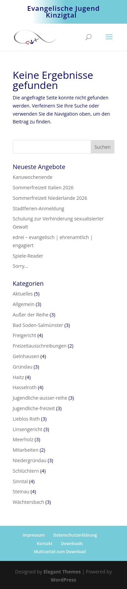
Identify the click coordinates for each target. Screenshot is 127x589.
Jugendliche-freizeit (34, 408)
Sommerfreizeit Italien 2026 (43, 187)
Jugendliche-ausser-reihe (40, 398)
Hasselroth (25, 387)
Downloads (72, 543)
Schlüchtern (26, 471)
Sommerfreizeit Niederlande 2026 (50, 198)
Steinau (21, 491)
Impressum (34, 535)
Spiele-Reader (28, 256)
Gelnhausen (26, 356)
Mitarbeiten (26, 450)
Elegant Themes (62, 571)
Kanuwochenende (32, 177)
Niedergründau (30, 460)
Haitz (18, 377)
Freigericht (24, 335)
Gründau (23, 366)
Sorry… (20, 266)
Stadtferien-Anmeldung (38, 208)
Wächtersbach (28, 502)
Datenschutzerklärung (75, 535)
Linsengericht (28, 429)
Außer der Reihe (31, 314)
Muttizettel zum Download (60, 552)
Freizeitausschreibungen (40, 346)
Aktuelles (23, 293)
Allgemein (24, 304)
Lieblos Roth (26, 419)
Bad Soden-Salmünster (38, 325)
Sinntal (20, 481)
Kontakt (44, 543)
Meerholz (23, 439)
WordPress (63, 579)
